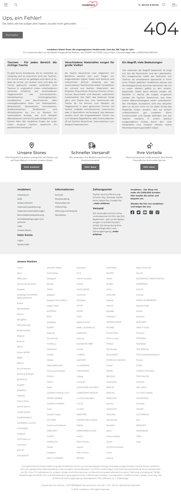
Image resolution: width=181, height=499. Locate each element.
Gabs (49, 387)
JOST (79, 316)
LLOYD (80, 409)
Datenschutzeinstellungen (31, 211)
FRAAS (50, 360)
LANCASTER (83, 371)
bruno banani (24, 368)
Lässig (80, 376)
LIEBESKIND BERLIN (87, 392)
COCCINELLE (24, 439)
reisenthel (111, 381)
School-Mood (113, 436)
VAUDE (140, 409)
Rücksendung (62, 199)
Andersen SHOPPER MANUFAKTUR (27, 296)
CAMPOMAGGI (24, 417)
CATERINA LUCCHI (26, 423)
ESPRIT (50, 327)
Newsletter (60, 215)
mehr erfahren (102, 203)
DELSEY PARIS (54, 267)
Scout (109, 452)
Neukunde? (23, 244)
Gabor (50, 381)
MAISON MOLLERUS (87, 420)
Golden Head (53, 414)
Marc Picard (83, 441)
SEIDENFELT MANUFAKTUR (150, 278)
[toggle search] (15, 5)
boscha (20, 341)
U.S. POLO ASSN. (144, 392)
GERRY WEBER (54, 398)
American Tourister (26, 284)
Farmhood (52, 338)
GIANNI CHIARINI (55, 403)
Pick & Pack (112, 333)
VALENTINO (142, 398)
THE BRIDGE (142, 349)
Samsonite (111, 420)
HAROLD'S (52, 441)
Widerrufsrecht (25, 203)
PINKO (109, 343)
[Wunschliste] (165, 4)
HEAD (50, 447)
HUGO (80, 284)
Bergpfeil (22, 319)
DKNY (50, 289)
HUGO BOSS (83, 289)
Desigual (51, 278)
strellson (140, 316)
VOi (138, 420)
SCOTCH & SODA (114, 447)
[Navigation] (6, 5)
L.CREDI (81, 354)
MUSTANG (111, 267)
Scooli (109, 441)
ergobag (51, 322)
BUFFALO (22, 379)
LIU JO (80, 403)
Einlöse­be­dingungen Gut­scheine (30, 220)
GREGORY (52, 430)
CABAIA (21, 395)
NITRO (109, 284)
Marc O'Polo (83, 452)
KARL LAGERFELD (86, 327)
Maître (80, 425)
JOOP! (80, 311)
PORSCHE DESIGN (115, 360)
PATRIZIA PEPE (113, 322)
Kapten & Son (83, 322)
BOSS (20, 346)
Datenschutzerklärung (28, 207)
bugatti (21, 385)
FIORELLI (51, 343)
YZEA (138, 436)
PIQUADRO (112, 354)
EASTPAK (51, 311)
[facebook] (134, 212)
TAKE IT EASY (142, 327)
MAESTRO (82, 414)
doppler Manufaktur (57, 300)
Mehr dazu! (90, 167)
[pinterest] (159, 212)
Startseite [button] (12, 34)
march (80, 447)
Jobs (19, 226)
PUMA (109, 365)
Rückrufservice (62, 203)
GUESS (50, 436)
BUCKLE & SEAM (25, 374)
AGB (19, 199)
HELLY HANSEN (55, 458)
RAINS (109, 371)
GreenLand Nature (56, 425)
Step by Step (142, 305)
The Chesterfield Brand (147, 354)
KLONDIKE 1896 (85, 343)
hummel (81, 295)
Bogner (21, 336)
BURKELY (22, 390)
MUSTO (110, 273)
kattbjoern (82, 333)
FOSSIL (50, 354)
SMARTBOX (142, 284)
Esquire (51, 333)
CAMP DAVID (23, 412)
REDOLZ (110, 376)
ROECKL (110, 392)
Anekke (21, 289)
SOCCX (139, 289)
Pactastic (111, 316)
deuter (50, 284)
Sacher (109, 403)
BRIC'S (20, 363)
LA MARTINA (83, 365)
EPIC (49, 316)
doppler (51, 295)
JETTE (80, 305)
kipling (80, 338)
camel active (23, 406)
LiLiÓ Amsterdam (86, 398)
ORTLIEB (110, 295)
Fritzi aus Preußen (56, 371)
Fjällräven (52, 349)
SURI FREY (141, 322)
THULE (139, 360)
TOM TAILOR (142, 376)
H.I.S (79, 273)
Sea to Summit (143, 267)
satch (109, 430)
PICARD (110, 327)
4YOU (20, 267)
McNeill (80, 458)
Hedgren (51, 452)
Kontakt (59, 195)
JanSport (81, 300)
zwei (138, 441)
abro (19, 273)
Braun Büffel (23, 352)
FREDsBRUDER (55, 365)
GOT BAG (51, 420)
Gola (49, 409)
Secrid (139, 273)
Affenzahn (22, 278)
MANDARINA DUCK (86, 430)
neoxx (109, 278)
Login (20, 240)
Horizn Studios (84, 278)
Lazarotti (81, 381)
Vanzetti (140, 403)
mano (80, 436)
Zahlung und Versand (66, 211)
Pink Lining (112, 338)
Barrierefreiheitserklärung (30, 215)
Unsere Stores (24, 230)
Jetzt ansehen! (31, 167)
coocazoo (22, 444)
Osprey (110, 300)
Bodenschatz (23, 330)
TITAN (139, 365)
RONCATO (111, 398)
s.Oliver (140, 295)
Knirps (80, 349)
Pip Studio (111, 349)
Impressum (23, 195)
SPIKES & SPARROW (146, 300)
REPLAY (110, 387)
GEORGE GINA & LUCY (58, 392)
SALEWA (110, 414)
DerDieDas (52, 273)
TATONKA (141, 338)
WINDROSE (142, 430)
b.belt (20, 303)
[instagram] (152, 212)
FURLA (50, 376)
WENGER (141, 425)
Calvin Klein (23, 401)
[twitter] (140, 212)
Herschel (81, 267)
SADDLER (111, 409)
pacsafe (110, 311)
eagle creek (53, 305)
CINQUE (21, 434)
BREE (20, 357)
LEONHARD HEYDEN (87, 387)
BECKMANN (23, 308)
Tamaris (140, 333)
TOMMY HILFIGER (145, 371)
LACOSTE (81, 360)
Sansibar (110, 425)
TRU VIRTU (141, 387)
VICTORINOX (142, 414)
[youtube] (146, 212)
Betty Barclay (24, 325)
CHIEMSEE (22, 428)
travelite (140, 381)
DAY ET (20, 450)
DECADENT (23, 455)
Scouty (109, 458)
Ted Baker (141, 343)
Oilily (109, 289)
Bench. (20, 314)
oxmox (109, 305)
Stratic (139, 311)
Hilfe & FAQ (61, 207)
